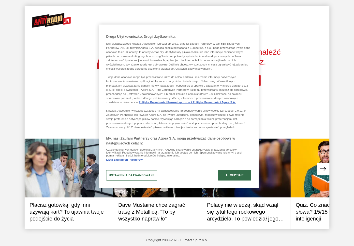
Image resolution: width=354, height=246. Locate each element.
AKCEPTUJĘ (234, 175)
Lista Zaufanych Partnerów (124, 159)
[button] (323, 169)
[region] (179, 106)
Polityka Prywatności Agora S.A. (214, 102)
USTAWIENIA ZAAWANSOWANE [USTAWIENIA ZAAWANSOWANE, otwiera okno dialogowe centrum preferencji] (132, 175)
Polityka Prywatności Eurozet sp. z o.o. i (166, 102)
